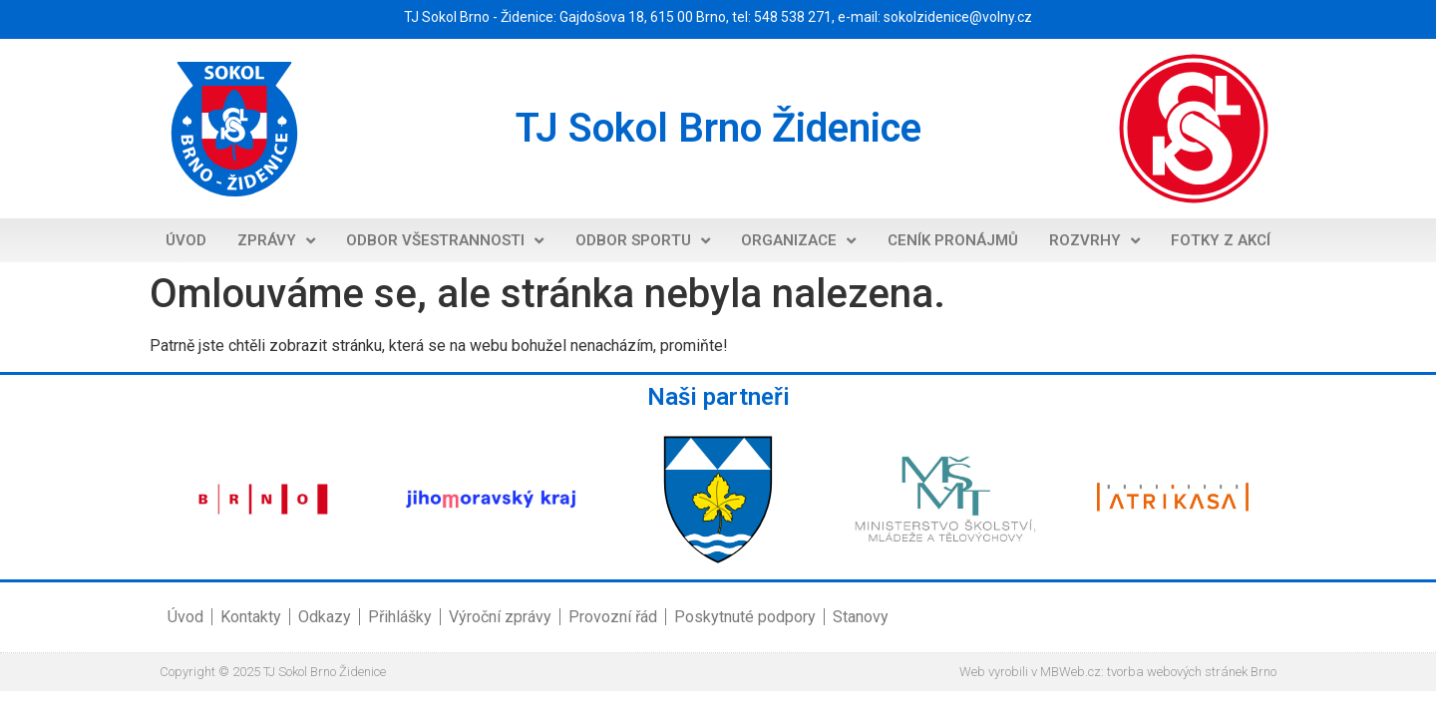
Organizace (798, 240)
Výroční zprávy (500, 616)
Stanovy (861, 616)
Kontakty (250, 616)
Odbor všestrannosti (444, 240)
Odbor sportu (642, 240)
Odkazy (324, 616)
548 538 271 (793, 17)
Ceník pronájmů (953, 240)
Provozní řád (612, 616)
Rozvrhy (1094, 240)
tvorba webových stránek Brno (1191, 671)
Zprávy (276, 240)
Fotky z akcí (1220, 240)
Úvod (186, 240)
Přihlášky (400, 616)
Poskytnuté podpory (745, 616)
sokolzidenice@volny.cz (958, 17)
